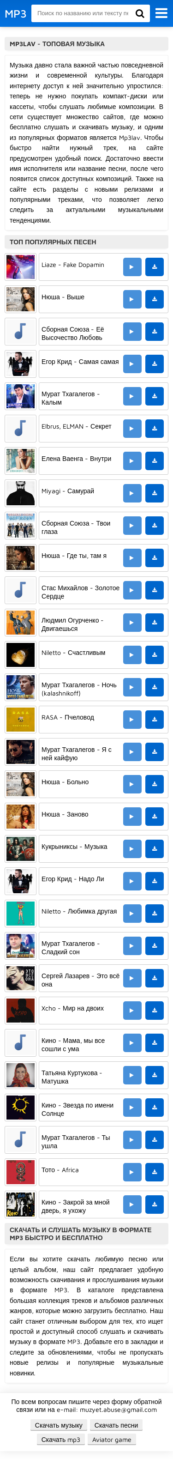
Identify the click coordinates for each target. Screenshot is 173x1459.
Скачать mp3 (61, 1439)
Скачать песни (116, 1425)
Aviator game (111, 1439)
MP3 (16, 13)
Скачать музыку (59, 1425)
